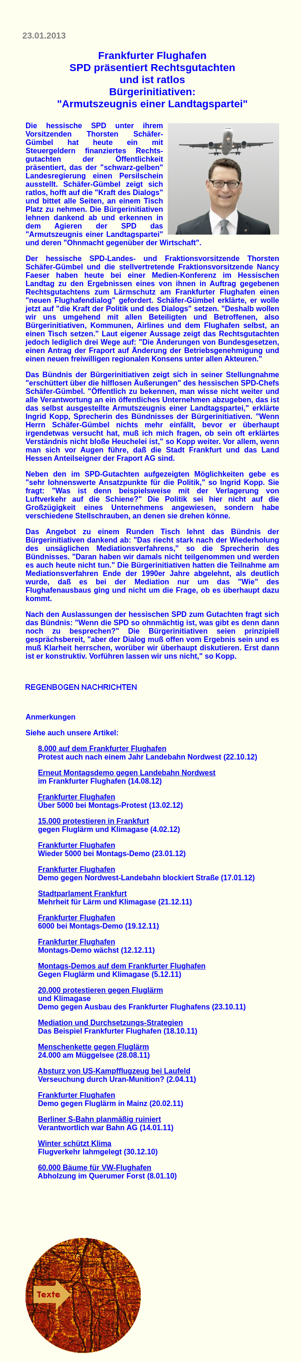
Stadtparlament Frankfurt (82, 893)
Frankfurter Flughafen (76, 797)
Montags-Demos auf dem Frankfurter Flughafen (122, 966)
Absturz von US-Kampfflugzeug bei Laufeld (114, 1071)
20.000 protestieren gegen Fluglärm (100, 990)
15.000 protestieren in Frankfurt (93, 821)
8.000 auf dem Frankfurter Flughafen (102, 749)
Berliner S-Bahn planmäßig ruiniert (99, 1119)
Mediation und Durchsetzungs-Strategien (110, 1023)
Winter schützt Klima (74, 1143)
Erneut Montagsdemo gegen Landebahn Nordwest (127, 773)
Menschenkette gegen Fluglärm (93, 1047)
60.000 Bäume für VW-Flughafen (94, 1168)
